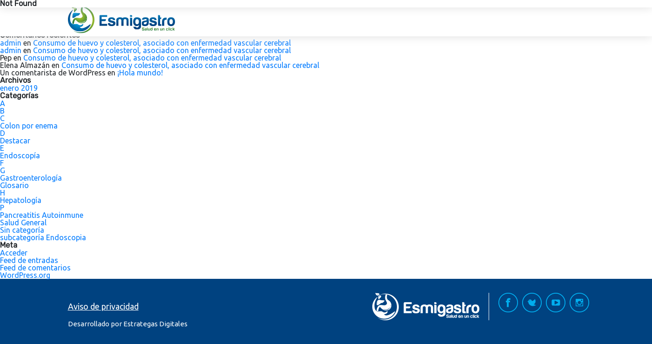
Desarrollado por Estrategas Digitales (128, 324)
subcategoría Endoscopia (43, 237)
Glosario (14, 185)
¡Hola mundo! (140, 72)
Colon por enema (29, 125)
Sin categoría (22, 230)
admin (10, 43)
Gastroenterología (31, 178)
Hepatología (20, 200)
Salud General (23, 222)
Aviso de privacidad (103, 306)
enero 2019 (19, 88)
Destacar (15, 140)
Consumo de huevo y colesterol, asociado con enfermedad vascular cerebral (162, 43)
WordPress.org (25, 275)
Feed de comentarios (35, 267)
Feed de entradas (29, 260)
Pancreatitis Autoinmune (41, 215)
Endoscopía (20, 155)
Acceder (13, 253)
